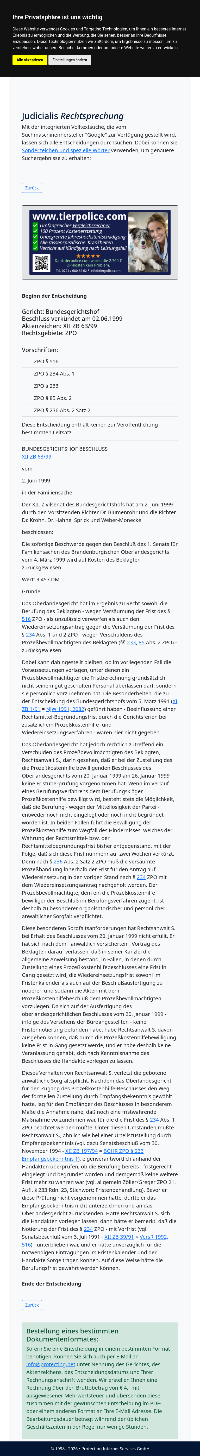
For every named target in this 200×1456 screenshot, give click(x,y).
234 (30, 634)
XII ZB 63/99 (36, 456)
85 (142, 642)
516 (26, 618)
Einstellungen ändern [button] (70, 60)
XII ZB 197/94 (81, 1150)
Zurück (32, 188)
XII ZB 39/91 (119, 1236)
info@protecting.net (50, 1364)
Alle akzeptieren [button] (30, 60)
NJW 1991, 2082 (65, 709)
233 (131, 642)
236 (58, 861)
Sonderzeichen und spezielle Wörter (66, 150)
